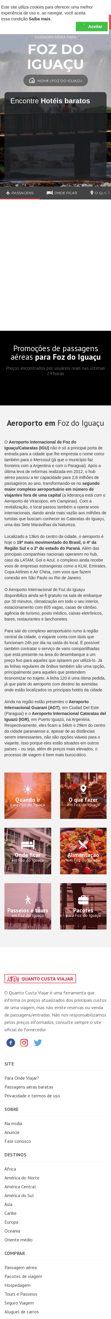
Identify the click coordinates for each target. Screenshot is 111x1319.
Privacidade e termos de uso (32, 1096)
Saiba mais (39, 19)
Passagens (19, 193)
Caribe (10, 1213)
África (10, 1169)
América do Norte (21, 1178)
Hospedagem (17, 1285)
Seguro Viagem (19, 1303)
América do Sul (19, 1195)
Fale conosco (17, 1141)
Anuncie (12, 1132)
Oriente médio (18, 1240)
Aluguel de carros (21, 1312)
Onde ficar (62, 193)
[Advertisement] (55, 269)
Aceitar (91, 26)
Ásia (8, 1204)
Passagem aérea (20, 1267)
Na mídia (13, 1123)
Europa (11, 1222)
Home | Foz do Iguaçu (55, 80)
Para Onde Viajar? (21, 1078)
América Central (20, 1186)
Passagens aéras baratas (28, 1087)
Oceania (12, 1231)
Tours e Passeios (20, 1294)
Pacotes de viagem (23, 1276)
